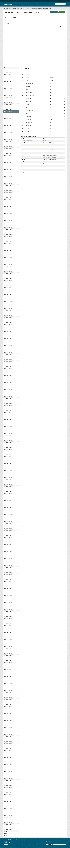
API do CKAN (6, 841)
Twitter (5, 833)
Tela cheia (56, 26)
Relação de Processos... (46, 8)
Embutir (62, 26)
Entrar (65, 0)
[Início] (4, 8)
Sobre (52, 4)
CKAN (48, 841)
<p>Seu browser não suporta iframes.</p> (35, 47)
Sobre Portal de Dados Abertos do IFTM (10, 839)
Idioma (47, 843)
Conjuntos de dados (35, 4)
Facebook (6, 835)
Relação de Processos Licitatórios (32, 8)
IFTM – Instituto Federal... (18, 8)
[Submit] (65, 4)
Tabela (7, 23)
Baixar (52, 11)
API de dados (61, 11)
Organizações (43, 4)
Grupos (48, 4)
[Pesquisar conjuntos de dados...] (60, 4)
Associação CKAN (7, 842)
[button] (56, 12)
